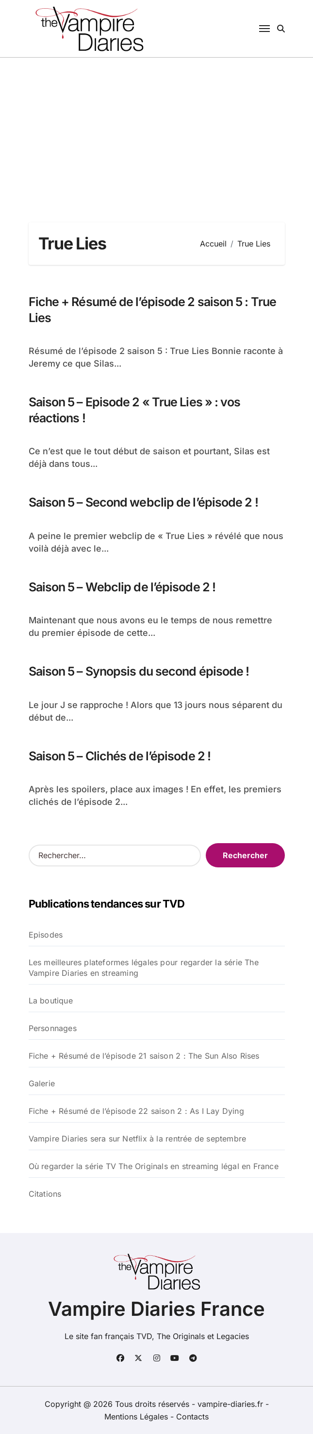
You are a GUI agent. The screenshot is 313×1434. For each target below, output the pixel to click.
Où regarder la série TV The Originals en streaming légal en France (154, 1166)
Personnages (53, 1028)
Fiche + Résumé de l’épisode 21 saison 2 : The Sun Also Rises (144, 1056)
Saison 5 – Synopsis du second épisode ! (139, 671)
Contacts (192, 1416)
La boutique (51, 1000)
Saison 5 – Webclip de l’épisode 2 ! (122, 587)
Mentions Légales (137, 1416)
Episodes (46, 935)
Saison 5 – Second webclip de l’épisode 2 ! (143, 502)
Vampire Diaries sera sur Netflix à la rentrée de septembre (138, 1138)
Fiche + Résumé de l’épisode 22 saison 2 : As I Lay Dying (136, 1111)
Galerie (42, 1083)
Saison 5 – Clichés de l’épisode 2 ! (120, 756)
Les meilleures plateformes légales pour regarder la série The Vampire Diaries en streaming (144, 967)
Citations (45, 1194)
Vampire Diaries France (156, 1309)
